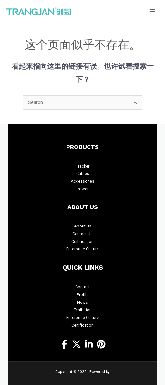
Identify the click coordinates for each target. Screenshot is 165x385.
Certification (82, 241)
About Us (82, 226)
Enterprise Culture (82, 248)
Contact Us (82, 233)
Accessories (82, 181)
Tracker (82, 166)
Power (82, 189)
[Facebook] (64, 344)
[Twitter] (76, 344)
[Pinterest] (101, 344)
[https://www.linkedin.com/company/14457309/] (88, 344)
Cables (82, 173)
